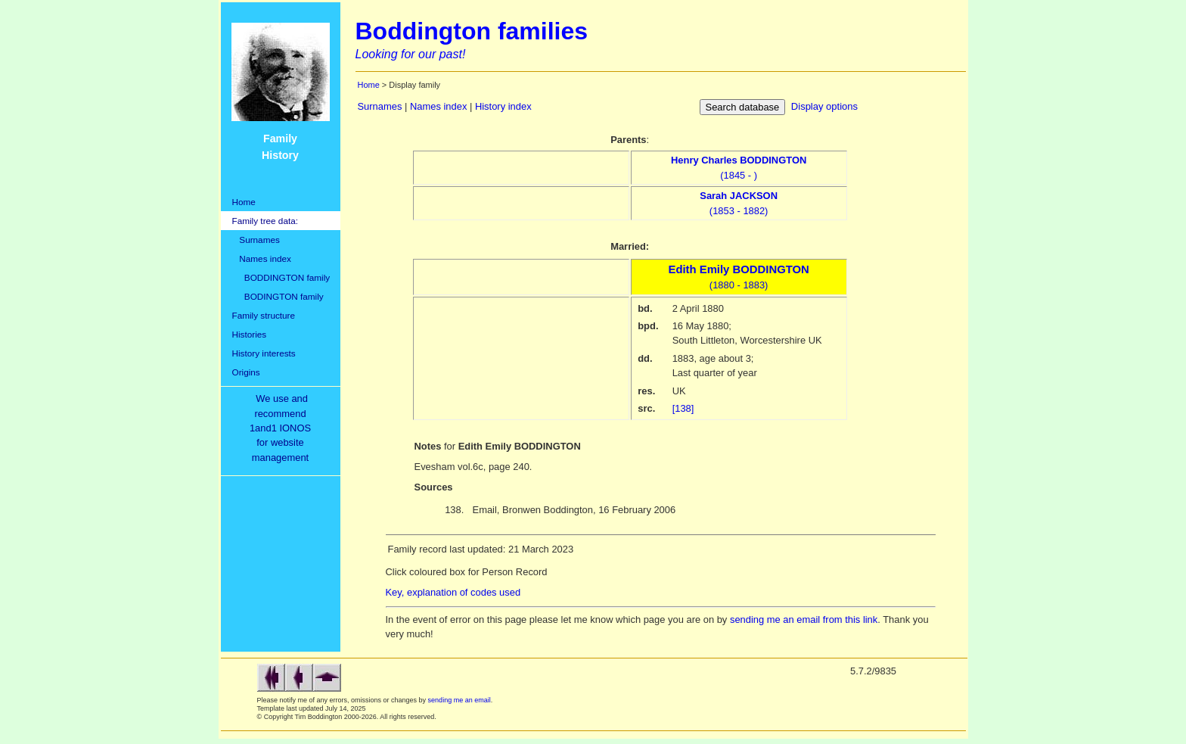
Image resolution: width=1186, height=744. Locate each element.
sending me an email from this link (803, 619)
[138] (683, 408)
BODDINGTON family (281, 277)
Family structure (264, 315)
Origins (246, 372)
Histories (249, 334)
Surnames (256, 239)
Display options (824, 106)
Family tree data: (265, 221)
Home (244, 202)
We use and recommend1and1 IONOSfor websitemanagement (283, 428)
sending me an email (459, 700)
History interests (264, 353)
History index (503, 106)
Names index (261, 258)
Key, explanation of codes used (453, 592)
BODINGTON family (278, 296)
